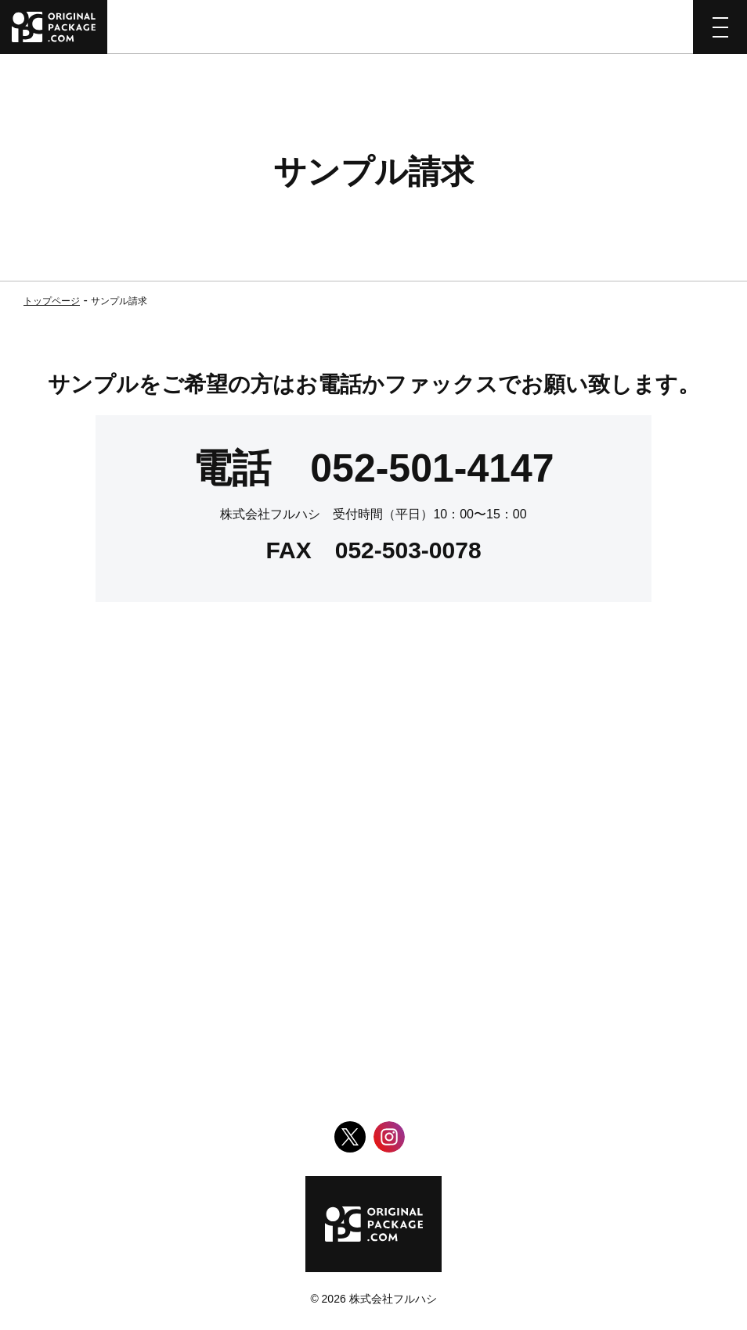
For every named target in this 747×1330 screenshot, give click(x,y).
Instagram (389, 1137)
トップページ (51, 301)
